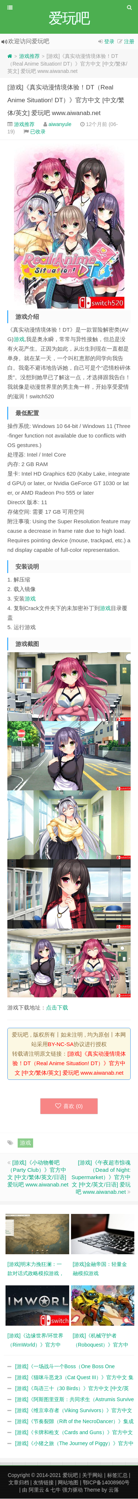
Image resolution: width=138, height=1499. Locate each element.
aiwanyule (60, 125)
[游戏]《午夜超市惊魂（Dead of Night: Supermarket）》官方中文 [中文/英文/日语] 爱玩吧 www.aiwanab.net (101, 1177)
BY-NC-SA (61, 1044)
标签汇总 (117, 1475)
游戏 (19, 339)
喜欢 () (69, 1106)
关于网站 (92, 1475)
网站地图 (68, 1483)
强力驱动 (72, 1490)
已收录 (38, 132)
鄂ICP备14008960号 (106, 1483)
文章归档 (18, 1483)
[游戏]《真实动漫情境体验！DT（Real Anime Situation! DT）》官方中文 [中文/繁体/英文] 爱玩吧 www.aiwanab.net (65, 100)
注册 (129, 42)
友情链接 (43, 1483)
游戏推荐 (29, 56)
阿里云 (36, 1490)
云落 (114, 1490)
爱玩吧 (70, 1475)
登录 (109, 42)
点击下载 (57, 1008)
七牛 (55, 1490)
